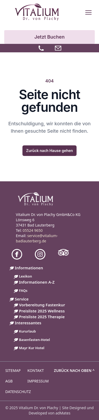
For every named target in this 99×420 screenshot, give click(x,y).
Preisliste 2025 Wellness (42, 310)
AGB (9, 381)
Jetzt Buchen (49, 37)
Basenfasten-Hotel (34, 339)
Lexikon (25, 276)
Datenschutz (18, 391)
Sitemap (13, 370)
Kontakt (35, 370)
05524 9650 (33, 230)
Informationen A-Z (37, 282)
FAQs (23, 290)
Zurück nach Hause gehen (49, 150)
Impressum (38, 381)
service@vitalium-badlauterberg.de (37, 238)
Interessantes (28, 322)
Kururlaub (27, 331)
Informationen (29, 267)
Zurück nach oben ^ (74, 370)
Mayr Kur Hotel (31, 347)
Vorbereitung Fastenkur (42, 304)
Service (22, 299)
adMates (62, 413)
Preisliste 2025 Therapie (42, 316)
